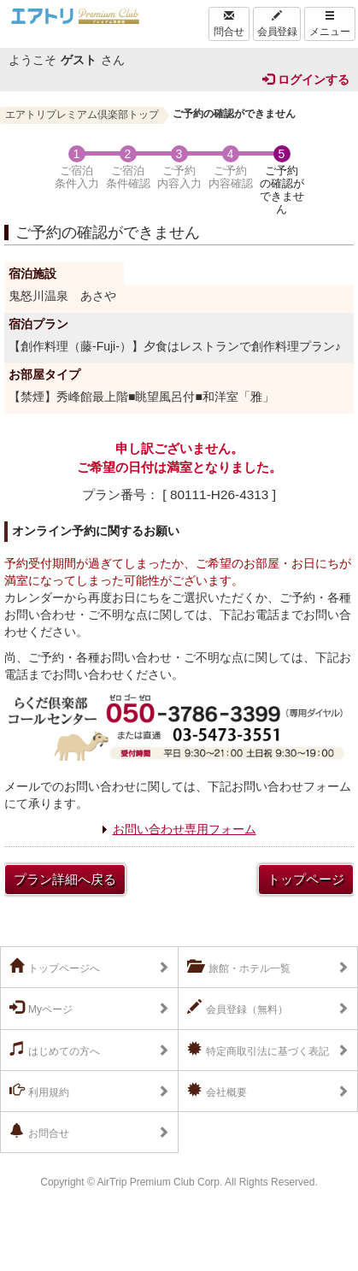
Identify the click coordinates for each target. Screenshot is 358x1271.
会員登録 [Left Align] (276, 24)
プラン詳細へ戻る (65, 879)
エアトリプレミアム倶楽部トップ (82, 115)
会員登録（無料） (237, 1007)
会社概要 (217, 1090)
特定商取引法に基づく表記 (258, 1049)
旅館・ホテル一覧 (239, 966)
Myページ (41, 1007)
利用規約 (39, 1090)
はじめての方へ (54, 1049)
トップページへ (54, 966)
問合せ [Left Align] (229, 24)
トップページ (305, 879)
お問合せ (39, 1131)
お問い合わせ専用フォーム (184, 829)
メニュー (329, 24)
